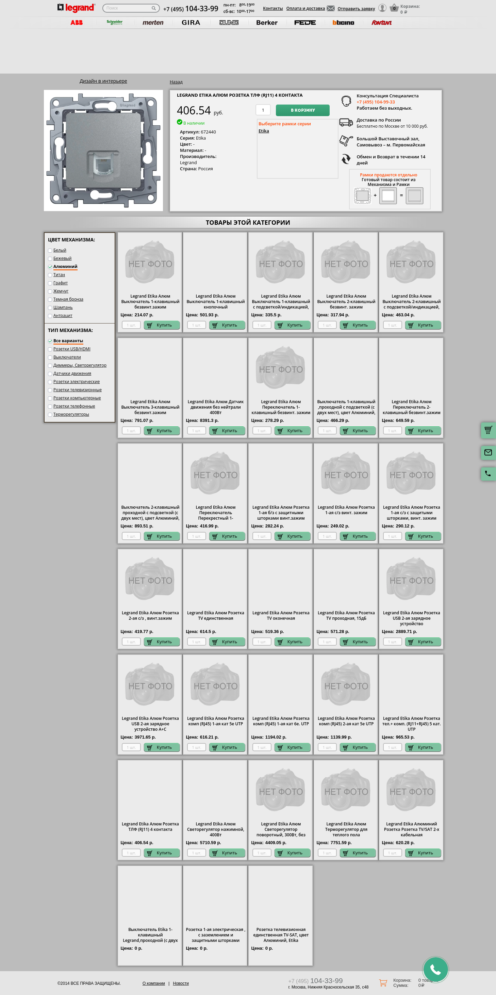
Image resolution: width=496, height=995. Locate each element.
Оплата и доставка (305, 8)
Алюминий (65, 266)
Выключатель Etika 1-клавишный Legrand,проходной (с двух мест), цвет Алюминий (150, 938)
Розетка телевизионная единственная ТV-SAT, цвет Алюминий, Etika (281, 935)
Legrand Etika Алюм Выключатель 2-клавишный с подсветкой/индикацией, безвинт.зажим (411, 304)
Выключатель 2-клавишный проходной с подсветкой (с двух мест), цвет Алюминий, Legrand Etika (150, 515)
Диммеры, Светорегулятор (79, 365)
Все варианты (68, 341)
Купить (159, 325)
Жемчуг (60, 291)
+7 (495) (190, 9)
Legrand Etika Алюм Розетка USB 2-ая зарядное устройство (411, 618)
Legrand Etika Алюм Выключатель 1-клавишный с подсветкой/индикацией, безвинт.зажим (281, 304)
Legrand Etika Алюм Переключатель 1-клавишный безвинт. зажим (281, 407)
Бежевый (62, 258)
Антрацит (62, 315)
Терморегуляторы (71, 414)
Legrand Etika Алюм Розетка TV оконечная (281, 615)
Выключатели (67, 357)
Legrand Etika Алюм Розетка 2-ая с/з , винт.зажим (150, 615)
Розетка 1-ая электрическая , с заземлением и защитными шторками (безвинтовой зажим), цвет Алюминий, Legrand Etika (216, 940)
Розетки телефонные (74, 406)
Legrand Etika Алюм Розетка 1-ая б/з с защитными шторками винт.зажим (281, 513)
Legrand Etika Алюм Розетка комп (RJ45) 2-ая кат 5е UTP (346, 721)
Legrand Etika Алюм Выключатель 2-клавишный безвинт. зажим (346, 302)
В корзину (303, 111)
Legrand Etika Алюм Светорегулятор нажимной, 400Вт (215, 829)
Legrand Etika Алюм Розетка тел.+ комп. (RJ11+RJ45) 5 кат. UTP (411, 724)
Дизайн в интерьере (103, 81)
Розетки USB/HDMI (71, 349)
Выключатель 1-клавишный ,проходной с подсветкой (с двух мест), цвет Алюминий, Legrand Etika (346, 410)
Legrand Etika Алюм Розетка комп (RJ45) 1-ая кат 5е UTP (215, 721)
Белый (59, 250)
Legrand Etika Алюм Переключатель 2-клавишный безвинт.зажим (412, 407)
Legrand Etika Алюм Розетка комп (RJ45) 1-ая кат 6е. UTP (281, 721)
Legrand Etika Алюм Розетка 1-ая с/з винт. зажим (346, 510)
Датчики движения (72, 373)
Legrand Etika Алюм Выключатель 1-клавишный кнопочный (215, 302)
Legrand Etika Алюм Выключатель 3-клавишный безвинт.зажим (150, 407)
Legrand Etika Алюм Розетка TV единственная (215, 615)
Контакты (273, 8)
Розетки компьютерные (77, 398)
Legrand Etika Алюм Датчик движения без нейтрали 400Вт (216, 407)
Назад (176, 82)
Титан (59, 275)
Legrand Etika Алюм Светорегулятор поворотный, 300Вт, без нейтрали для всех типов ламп (281, 835)
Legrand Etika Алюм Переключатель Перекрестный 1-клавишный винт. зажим (216, 515)
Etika (264, 131)
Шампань (63, 307)
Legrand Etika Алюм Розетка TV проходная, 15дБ (346, 615)
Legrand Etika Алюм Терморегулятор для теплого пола (346, 829)
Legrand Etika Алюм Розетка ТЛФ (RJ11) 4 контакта (150, 826)
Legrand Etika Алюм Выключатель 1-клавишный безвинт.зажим (150, 302)
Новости (180, 983)
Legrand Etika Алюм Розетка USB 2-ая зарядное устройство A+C (150, 724)
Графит (60, 283)
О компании (154, 983)
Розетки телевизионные (77, 390)
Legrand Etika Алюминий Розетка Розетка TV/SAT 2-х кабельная (411, 829)
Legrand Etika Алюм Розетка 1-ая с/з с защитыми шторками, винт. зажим (411, 513)
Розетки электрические (76, 381)
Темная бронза (68, 299)
